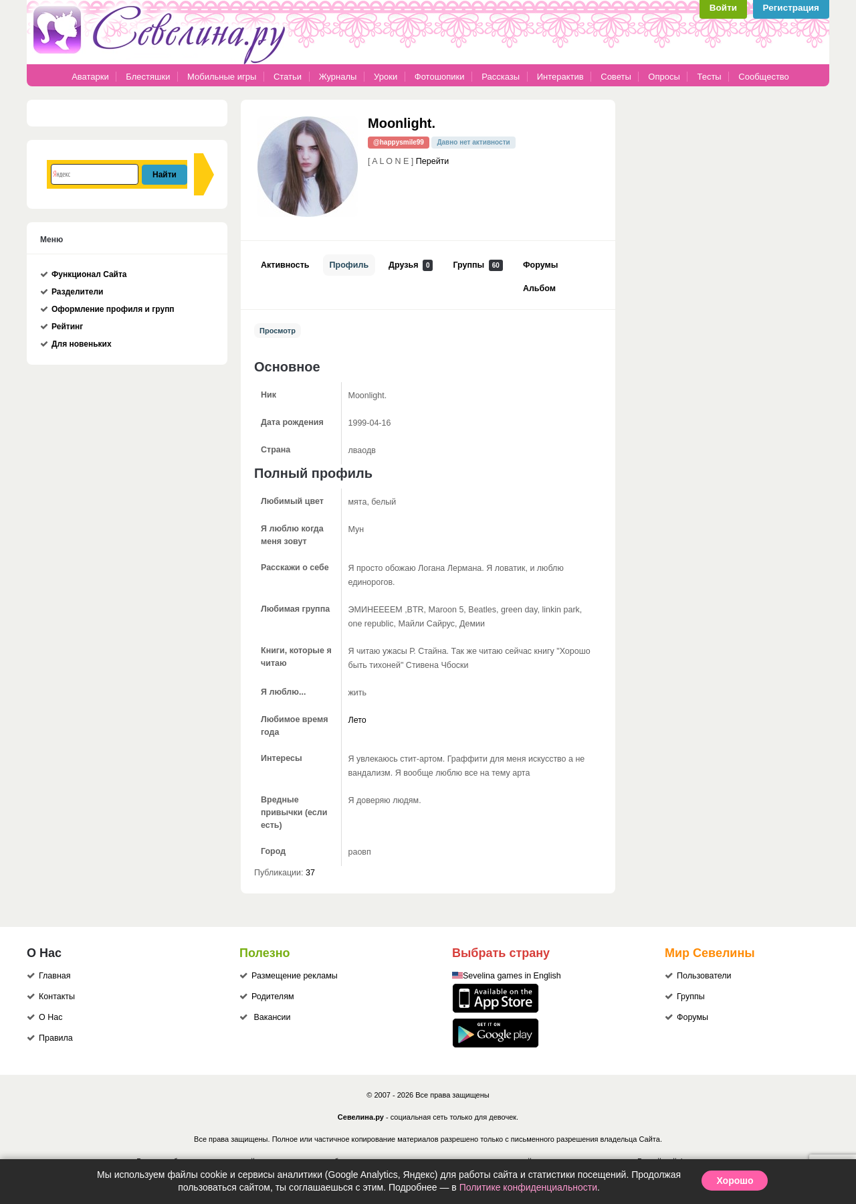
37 (310, 872)
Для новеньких (81, 344)
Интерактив (560, 77)
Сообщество (763, 77)
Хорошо (734, 1180)
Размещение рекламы (294, 975)
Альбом (539, 288)
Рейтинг (67, 326)
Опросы (663, 77)
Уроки (385, 77)
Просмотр (277, 331)
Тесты (709, 77)
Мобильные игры (221, 77)
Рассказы (501, 77)
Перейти (432, 161)
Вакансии (271, 1017)
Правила (56, 1038)
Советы (616, 77)
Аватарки (90, 77)
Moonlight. (401, 123)
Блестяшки (148, 77)
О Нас (50, 1017)
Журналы (338, 77)
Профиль (349, 265)
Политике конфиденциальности (528, 1187)
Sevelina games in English (512, 975)
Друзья (411, 265)
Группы (477, 265)
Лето (357, 720)
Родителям (272, 996)
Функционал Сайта (89, 274)
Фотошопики (440, 77)
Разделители (77, 291)
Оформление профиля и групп (113, 309)
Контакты (57, 996)
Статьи (288, 77)
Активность (285, 265)
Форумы (540, 265)
